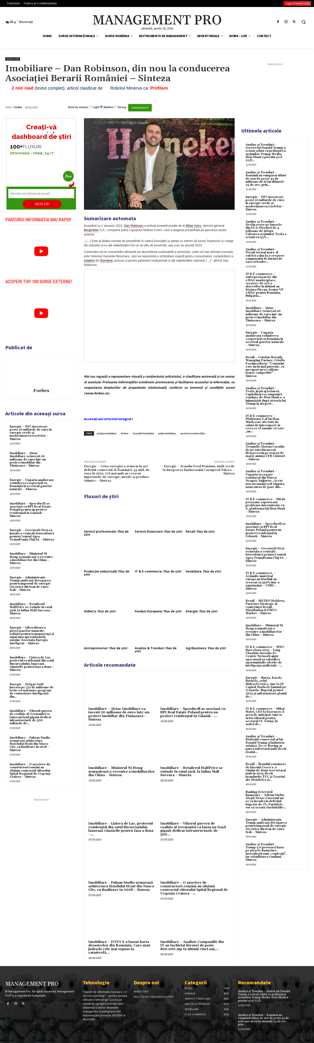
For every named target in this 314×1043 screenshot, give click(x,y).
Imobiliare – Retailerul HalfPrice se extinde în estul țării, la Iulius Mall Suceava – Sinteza (31, 608)
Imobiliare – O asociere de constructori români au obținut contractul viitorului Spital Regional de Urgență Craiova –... (194, 888)
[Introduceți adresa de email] (41, 193)
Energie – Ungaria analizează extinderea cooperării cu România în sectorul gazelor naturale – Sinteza (32, 484)
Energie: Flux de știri (201, 611)
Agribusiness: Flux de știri (206, 648)
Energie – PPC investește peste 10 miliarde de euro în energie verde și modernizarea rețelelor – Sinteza (31, 433)
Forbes (18, 107)
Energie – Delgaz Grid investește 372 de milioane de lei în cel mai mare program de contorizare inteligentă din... (32, 691)
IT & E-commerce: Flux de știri (158, 571)
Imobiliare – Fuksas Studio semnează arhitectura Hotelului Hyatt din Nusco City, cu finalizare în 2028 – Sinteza (30, 744)
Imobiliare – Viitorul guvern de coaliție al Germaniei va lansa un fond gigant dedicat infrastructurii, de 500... (193, 829)
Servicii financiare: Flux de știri (158, 531)
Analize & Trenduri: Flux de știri (156, 649)
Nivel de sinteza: (78, 107)
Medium (108, 107)
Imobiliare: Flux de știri (203, 571)
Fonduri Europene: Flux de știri (158, 611)
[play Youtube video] (41, 251)
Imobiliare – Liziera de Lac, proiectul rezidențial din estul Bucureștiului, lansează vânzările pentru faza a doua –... (120, 829)
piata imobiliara (167, 433)
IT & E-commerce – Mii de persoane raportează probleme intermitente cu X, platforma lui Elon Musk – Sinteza (265, 505)
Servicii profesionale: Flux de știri (106, 533)
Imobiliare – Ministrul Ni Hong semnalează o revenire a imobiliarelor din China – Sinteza (31, 558)
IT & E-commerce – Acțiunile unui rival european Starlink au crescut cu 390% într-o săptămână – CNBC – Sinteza (263, 580)
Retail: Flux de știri (200, 531)
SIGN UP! (42, 204)
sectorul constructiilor (192, 433)
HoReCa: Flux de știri (100, 611)
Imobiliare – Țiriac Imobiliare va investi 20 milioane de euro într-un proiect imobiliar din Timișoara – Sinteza (28, 459)
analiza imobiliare (106, 433)
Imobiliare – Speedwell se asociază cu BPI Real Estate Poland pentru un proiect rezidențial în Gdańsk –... (192, 712)
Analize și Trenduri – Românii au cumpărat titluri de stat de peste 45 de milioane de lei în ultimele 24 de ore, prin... (266, 179)
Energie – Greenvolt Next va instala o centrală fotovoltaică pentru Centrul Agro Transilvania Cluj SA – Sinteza (32, 534)
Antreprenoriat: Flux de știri (105, 648)
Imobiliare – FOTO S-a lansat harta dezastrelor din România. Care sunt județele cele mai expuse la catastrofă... (119, 947)
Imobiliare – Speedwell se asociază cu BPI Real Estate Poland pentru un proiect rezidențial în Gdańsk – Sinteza (30, 510)
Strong (122, 107)
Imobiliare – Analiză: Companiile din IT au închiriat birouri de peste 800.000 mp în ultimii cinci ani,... (192, 945)
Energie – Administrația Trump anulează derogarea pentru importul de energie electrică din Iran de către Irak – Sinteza (30, 584)
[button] (303, 22)
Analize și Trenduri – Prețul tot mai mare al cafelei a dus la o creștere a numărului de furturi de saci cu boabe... (265, 256)
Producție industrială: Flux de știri (106, 572)
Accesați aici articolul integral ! (108, 419)
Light (96, 107)
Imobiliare (12, 59)
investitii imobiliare (143, 433)
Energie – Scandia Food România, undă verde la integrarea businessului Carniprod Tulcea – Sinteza (199, 469)
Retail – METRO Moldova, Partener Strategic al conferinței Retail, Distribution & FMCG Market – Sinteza (265, 607)
